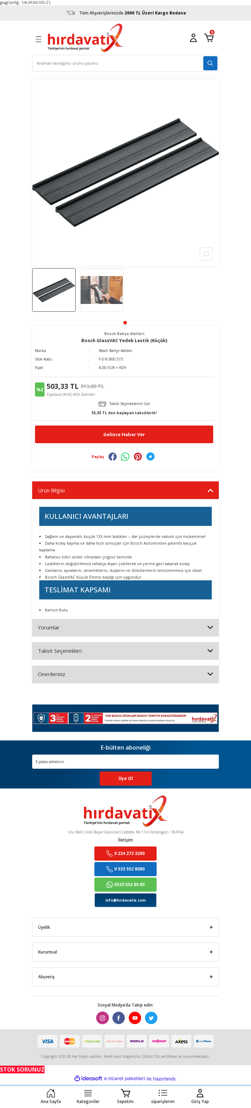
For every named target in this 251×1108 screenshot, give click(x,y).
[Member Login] (193, 38)
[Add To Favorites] (206, 253)
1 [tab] (125, 322)
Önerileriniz (51, 674)
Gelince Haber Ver (124, 434)
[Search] (125, 63)
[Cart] (209, 37)
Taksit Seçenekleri (60, 650)
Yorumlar (49, 627)
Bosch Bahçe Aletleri (115, 350)
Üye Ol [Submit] (125, 778)
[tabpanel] (54, 290)
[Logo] (85, 38)
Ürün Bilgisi (51, 490)
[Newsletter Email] (125, 762)
